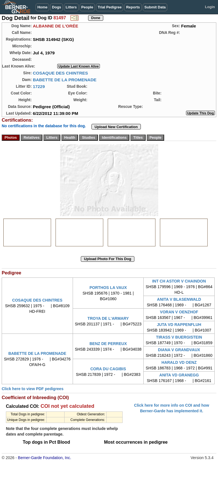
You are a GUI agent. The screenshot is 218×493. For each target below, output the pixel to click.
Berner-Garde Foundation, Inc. (44, 457)
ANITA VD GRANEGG (179, 375)
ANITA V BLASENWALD (179, 299)
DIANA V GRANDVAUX (179, 350)
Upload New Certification (116, 127)
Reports (133, 7)
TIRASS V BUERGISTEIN (179, 337)
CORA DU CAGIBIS (108, 369)
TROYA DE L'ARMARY (108, 318)
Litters (71, 7)
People (87, 7)
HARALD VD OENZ (179, 362)
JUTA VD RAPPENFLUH (179, 324)
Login (210, 7)
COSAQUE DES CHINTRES (60, 73)
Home (42, 7)
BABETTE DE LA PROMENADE (65, 79)
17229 (39, 86)
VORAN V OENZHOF (179, 312)
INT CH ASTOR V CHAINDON (179, 281)
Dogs (56, 7)
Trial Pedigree (109, 7)
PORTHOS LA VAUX (108, 287)
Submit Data (155, 7)
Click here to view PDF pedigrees (32, 388)
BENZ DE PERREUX (108, 343)
